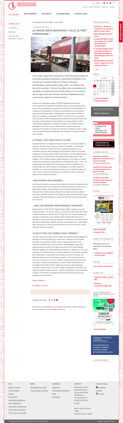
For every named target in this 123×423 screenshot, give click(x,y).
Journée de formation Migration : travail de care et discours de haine (103, 158)
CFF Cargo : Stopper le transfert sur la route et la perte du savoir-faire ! (103, 29)
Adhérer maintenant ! (102, 113)
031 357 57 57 (82, 398)
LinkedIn (99, 390)
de (94, 3)
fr (98, 3)
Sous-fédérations (15, 403)
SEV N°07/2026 (99, 229)
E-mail (76, 403)
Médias (97, 7)
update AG (107, 421)
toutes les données (101, 98)
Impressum (30, 421)
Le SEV (11, 394)
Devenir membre (121, 31)
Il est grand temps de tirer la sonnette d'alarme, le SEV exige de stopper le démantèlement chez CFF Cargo (103, 53)
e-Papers (13, 28)
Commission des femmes (17, 406)
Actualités (14, 15)
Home (85, 7)
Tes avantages (63, 14)
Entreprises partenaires (60, 390)
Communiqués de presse (39, 390)
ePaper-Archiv (99, 232)
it (101, 3)
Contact (105, 7)
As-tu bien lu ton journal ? (103, 266)
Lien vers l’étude (100, 329)
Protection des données (41, 421)
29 (94, 94)
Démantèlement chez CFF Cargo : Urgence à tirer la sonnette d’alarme (103, 63)
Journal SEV (14, 24)
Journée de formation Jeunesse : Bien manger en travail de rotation (102, 180)
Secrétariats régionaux (17, 400)
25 (103, 91)
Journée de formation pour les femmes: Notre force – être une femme (102, 169)
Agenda (12, 32)
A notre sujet (80, 14)
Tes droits (46, 14)
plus (96, 69)
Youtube (101, 394)
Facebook (102, 387)
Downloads (56, 397)
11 (103, 86)
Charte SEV (13, 397)
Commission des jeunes (17, 409)
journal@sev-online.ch (40, 286)
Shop (91, 7)
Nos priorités (30, 14)
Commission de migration (18, 413)
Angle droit (56, 387)
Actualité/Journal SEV (38, 387)
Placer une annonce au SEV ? (16, 37)
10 (100, 86)
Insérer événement (101, 100)
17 (100, 88)
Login (112, 7)
